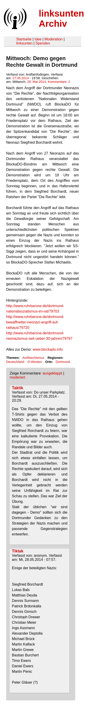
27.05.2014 (20, 78)
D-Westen (34, 362)
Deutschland (15, 362)
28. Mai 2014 (36, 82)
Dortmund (63, 362)
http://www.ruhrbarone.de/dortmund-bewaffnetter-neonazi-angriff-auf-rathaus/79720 (35, 322)
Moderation (53, 39)
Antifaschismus (33, 358)
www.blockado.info (48, 349)
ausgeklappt (52, 373)
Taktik (17, 388)
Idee (37, 39)
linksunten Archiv (61, 18)
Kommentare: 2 (59, 82)
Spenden (42, 43)
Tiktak (18, 551)
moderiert (17, 377)
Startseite (24, 39)
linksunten (24, 43)
